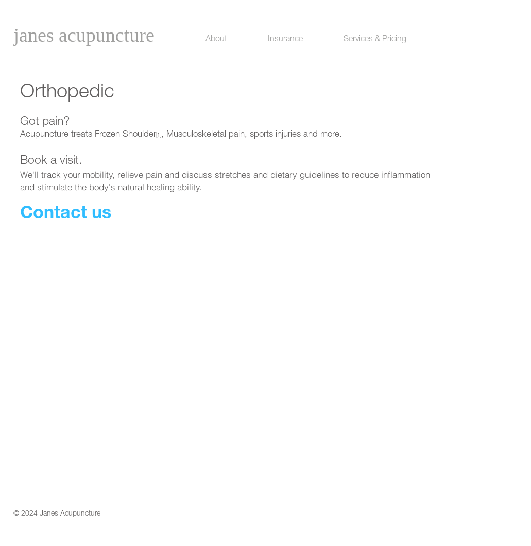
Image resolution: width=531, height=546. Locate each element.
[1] (158, 135)
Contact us (65, 214)
